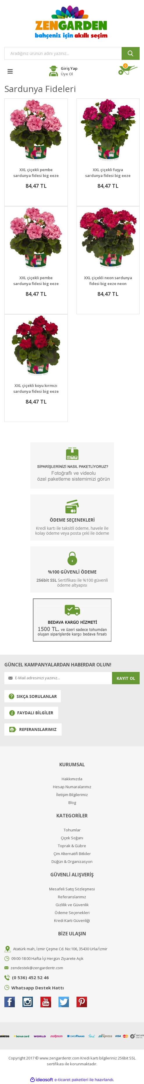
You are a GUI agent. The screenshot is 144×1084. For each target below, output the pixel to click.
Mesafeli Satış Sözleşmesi (72, 889)
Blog (72, 802)
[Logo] (72, 22)
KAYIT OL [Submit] (126, 678)
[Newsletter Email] (58, 678)
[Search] (72, 53)
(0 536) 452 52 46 (30, 977)
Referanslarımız (72, 897)
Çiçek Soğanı (72, 838)
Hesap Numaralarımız (72, 787)
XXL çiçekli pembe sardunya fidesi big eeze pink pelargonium (36, 175)
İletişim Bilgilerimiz (72, 795)
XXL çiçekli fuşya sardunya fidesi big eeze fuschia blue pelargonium (108, 175)
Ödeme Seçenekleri (72, 913)
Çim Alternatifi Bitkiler (72, 854)
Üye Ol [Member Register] (67, 74)
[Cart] (129, 70)
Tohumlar (72, 830)
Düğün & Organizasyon (72, 861)
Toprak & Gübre (72, 846)
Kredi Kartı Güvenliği (72, 920)
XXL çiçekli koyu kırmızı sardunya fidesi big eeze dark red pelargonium (36, 391)
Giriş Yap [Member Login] (69, 68)
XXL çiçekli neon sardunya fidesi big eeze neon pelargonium (108, 283)
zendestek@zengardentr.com (36, 967)
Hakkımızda (72, 779)
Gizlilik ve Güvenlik (72, 905)
